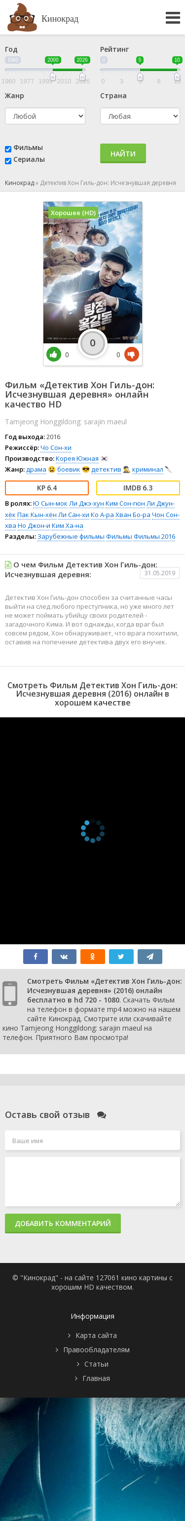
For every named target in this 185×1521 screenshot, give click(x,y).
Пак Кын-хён (37, 514)
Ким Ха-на (67, 525)
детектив (106, 469)
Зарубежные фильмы (71, 536)
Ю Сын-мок (50, 503)
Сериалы (29, 159)
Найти (123, 153)
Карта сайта (96, 1335)
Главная (96, 1378)
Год (11, 49)
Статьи (96, 1364)
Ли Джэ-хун (86, 503)
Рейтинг (114, 49)
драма (36, 469)
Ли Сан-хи (73, 514)
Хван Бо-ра (132, 514)
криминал (147, 469)
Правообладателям (96, 1349)
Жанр (14, 95)
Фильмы (28, 147)
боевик (68, 469)
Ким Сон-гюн (125, 503)
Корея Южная (77, 458)
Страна (113, 95)
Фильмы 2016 (154, 536)
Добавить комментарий (63, 1223)
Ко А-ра (102, 514)
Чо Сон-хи (56, 447)
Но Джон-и (34, 525)
